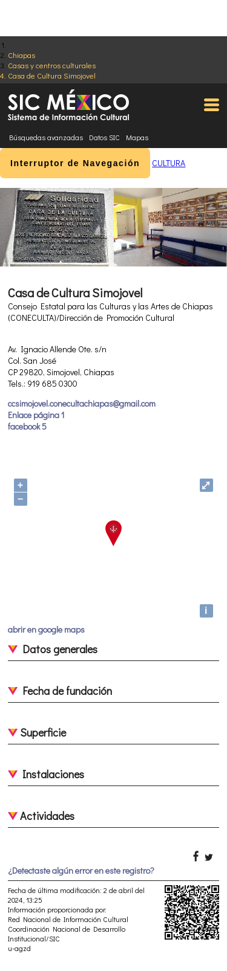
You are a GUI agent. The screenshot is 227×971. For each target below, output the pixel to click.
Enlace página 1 (36, 415)
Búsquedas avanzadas (46, 137)
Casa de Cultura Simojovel (52, 75)
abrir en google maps (46, 629)
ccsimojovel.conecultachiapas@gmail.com (82, 403)
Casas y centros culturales (52, 65)
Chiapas (21, 55)
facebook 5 (27, 426)
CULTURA (168, 163)
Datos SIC (104, 137)
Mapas (137, 137)
